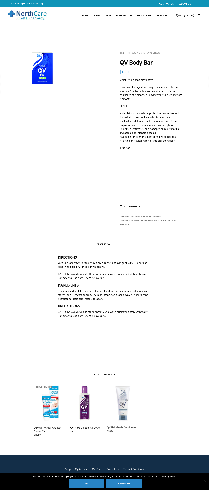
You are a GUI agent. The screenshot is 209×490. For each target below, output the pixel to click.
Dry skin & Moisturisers (149, 53)
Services (162, 15)
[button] (178, 15)
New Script (144, 15)
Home (85, 15)
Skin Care (132, 53)
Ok (86, 483)
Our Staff (97, 469)
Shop (97, 15)
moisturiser (153, 220)
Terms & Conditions (133, 469)
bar (126, 220)
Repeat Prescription (119, 15)
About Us (185, 3)
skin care (167, 220)
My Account (81, 469)
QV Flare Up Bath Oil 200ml (85, 426)
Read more (124, 483)
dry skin (143, 220)
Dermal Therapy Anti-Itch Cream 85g (47, 429)
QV (161, 220)
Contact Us (166, 3)
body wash (134, 220)
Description (103, 244)
